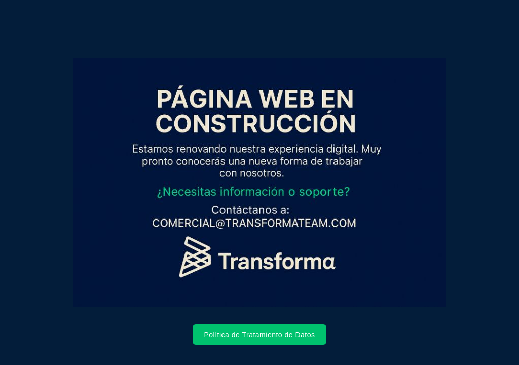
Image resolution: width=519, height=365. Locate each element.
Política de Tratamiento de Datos (259, 335)
